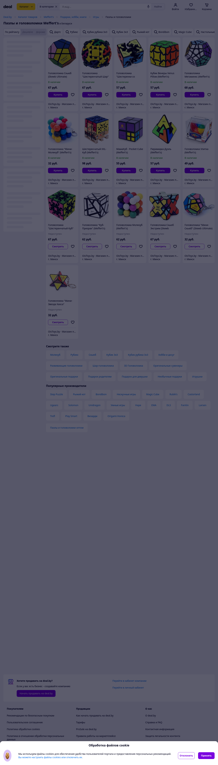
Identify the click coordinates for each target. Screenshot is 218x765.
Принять (206, 755)
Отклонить (186, 755)
